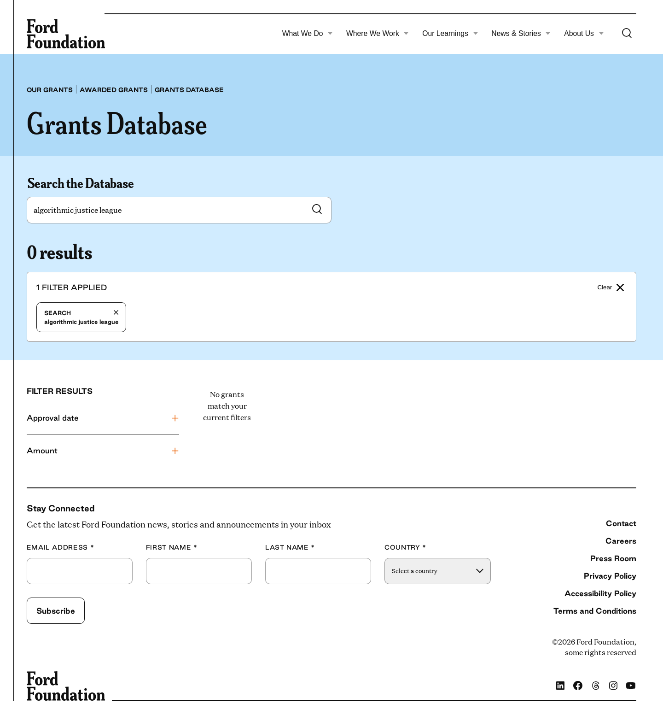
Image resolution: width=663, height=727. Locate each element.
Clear (611, 287)
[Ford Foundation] (66, 33)
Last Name (290, 547)
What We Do (307, 33)
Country (405, 547)
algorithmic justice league (81, 317)
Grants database (189, 90)
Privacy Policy (610, 575)
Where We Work (377, 33)
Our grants (50, 90)
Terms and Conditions (594, 610)
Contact (621, 523)
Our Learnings (450, 33)
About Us (584, 33)
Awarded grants (114, 90)
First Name (172, 547)
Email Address (60, 547)
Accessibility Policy (600, 593)
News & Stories (521, 33)
